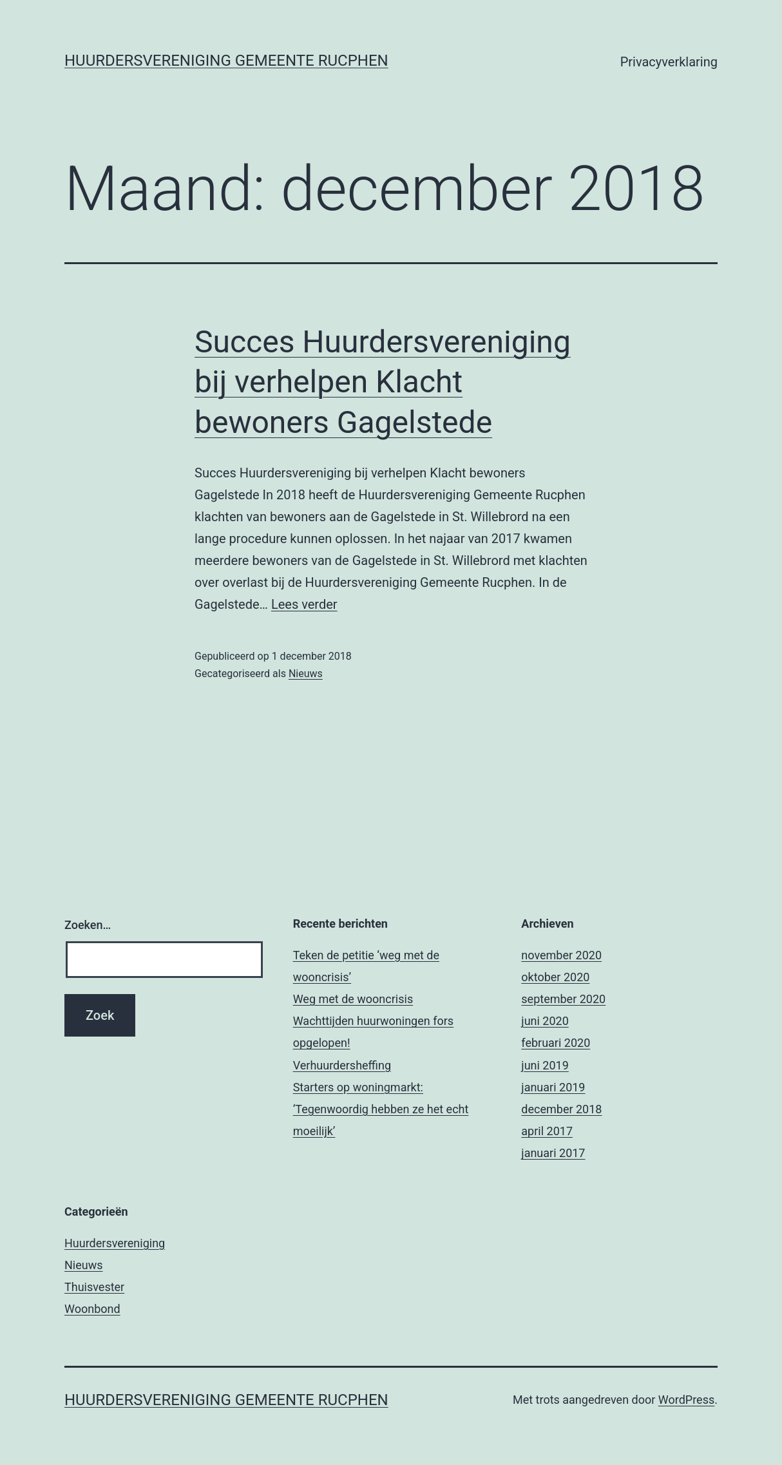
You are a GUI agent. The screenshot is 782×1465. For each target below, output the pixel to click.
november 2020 (561, 955)
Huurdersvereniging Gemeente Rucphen (226, 61)
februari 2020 (555, 1042)
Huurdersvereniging (114, 1243)
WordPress (686, 1399)
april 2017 (547, 1131)
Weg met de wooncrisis (353, 999)
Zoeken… (87, 925)
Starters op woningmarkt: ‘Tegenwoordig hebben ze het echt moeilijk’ (381, 1109)
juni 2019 (544, 1065)
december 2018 (561, 1109)
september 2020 (563, 999)
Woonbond (92, 1309)
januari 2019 (553, 1087)
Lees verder (304, 604)
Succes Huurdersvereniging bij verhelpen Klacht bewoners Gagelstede (383, 382)
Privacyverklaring (669, 62)
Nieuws (306, 673)
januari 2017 (553, 1153)
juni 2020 (544, 1021)
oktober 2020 (555, 977)
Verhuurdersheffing (342, 1065)
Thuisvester (94, 1287)
